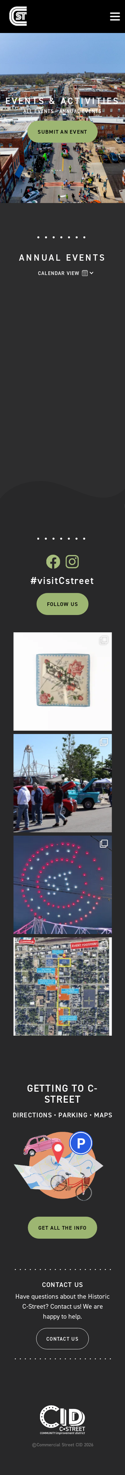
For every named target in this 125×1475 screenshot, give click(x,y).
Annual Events (80, 111)
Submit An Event (62, 131)
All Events (38, 111)
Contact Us (62, 1339)
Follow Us (62, 604)
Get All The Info (62, 1227)
